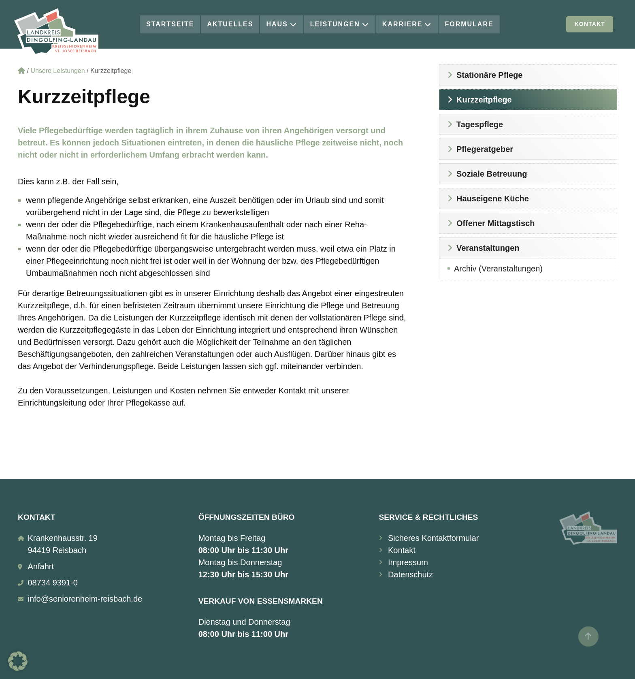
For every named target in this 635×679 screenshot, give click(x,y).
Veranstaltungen (488, 247)
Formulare (469, 24)
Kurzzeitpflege (484, 99)
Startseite (170, 24)
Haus (281, 24)
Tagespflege (479, 124)
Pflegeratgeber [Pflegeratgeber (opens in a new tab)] (484, 149)
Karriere (407, 24)
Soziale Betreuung (491, 173)
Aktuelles (230, 24)
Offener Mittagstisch (495, 223)
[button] (18, 661)
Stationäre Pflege (489, 74)
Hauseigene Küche (492, 198)
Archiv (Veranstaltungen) (498, 268)
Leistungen (339, 24)
